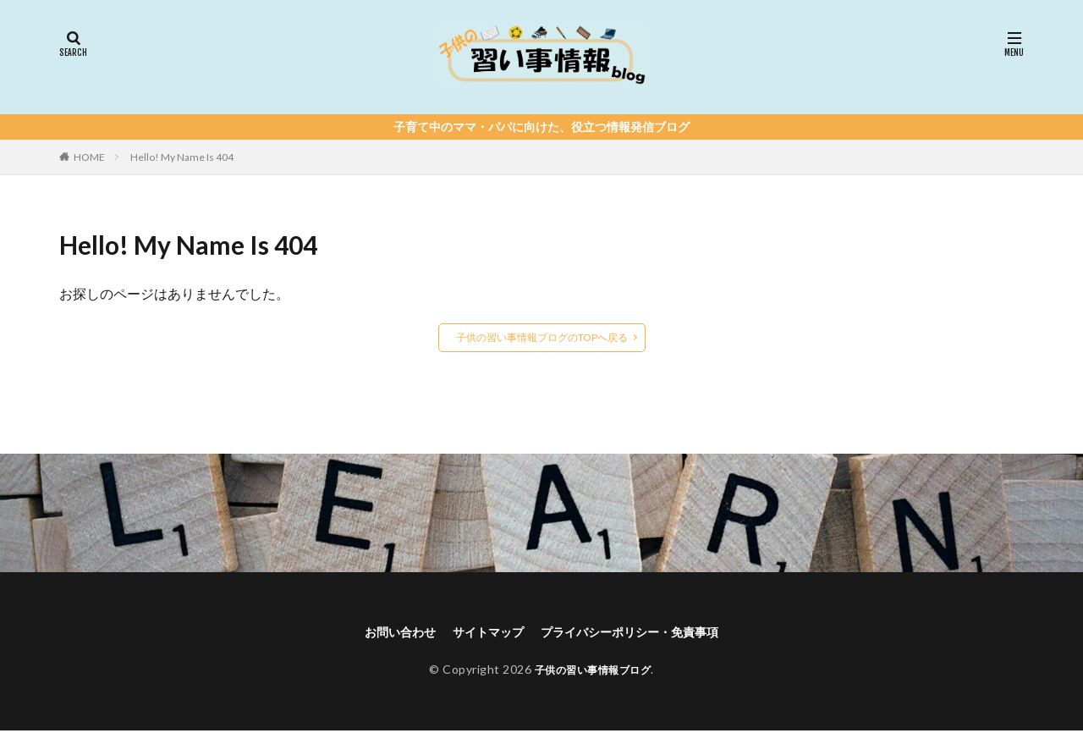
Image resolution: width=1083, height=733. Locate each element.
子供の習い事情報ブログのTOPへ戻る (542, 337)
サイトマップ (480, 633)
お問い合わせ (382, 633)
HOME (89, 157)
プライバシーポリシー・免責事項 (639, 633)
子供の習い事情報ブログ (593, 671)
